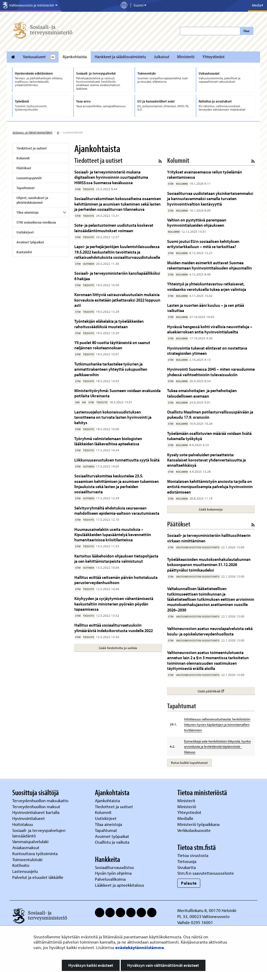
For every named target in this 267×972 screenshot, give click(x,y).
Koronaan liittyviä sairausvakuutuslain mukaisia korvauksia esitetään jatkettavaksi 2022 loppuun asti (117, 300)
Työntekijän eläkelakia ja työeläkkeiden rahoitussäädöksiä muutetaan (109, 323)
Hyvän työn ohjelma (113, 873)
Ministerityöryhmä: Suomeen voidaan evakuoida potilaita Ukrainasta (117, 393)
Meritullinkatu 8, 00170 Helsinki (206, 910)
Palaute (189, 883)
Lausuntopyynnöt (29, 178)
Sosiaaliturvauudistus (114, 867)
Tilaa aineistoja (27, 212)
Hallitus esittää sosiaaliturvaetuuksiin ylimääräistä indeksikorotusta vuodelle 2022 (113, 627)
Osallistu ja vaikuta (112, 842)
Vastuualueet (34, 56)
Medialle (186, 818)
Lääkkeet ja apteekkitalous (119, 885)
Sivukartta (186, 867)
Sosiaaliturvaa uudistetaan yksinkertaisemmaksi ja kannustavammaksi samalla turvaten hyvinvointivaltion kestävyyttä (210, 198)
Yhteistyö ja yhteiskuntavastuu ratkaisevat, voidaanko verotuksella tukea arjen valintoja (206, 286)
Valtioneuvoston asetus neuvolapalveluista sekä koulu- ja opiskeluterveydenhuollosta (210, 631)
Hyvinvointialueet (29, 818)
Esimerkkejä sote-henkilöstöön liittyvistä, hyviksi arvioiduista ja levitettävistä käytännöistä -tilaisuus (217, 746)
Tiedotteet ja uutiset (31, 148)
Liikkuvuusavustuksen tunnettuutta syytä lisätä (117, 460)
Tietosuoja (186, 861)
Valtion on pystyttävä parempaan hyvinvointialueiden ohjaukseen (196, 222)
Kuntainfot (24, 252)
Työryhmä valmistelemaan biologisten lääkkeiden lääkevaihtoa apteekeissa (108, 441)
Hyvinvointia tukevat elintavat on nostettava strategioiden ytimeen (207, 350)
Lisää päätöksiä (226, 691)
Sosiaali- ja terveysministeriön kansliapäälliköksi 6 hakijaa (117, 275)
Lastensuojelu (25, 871)
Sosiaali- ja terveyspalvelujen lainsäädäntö (38, 832)
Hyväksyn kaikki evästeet (90, 965)
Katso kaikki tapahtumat (189, 762)
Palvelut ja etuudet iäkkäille (37, 877)
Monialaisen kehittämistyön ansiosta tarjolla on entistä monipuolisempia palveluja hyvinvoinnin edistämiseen (210, 486)
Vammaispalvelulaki (31, 841)
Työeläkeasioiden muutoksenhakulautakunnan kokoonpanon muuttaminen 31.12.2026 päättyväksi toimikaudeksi (209, 564)
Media (257, 5)
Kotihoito (20, 865)
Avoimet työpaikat (30, 242)
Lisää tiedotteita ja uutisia (118, 648)
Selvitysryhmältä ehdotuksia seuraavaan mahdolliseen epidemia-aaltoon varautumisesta (116, 510)
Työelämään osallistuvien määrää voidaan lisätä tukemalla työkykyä (209, 435)
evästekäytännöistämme (139, 947)
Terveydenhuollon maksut (36, 806)
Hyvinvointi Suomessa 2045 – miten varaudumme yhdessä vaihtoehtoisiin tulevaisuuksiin (211, 371)
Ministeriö (186, 56)
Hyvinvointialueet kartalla (36, 812)
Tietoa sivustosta (192, 855)
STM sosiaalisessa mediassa (36, 222)
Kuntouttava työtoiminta (35, 853)
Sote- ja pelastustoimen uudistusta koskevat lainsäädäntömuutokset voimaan (113, 227)
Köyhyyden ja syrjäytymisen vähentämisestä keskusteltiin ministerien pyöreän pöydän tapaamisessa (113, 604)
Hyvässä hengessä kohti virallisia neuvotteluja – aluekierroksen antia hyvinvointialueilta (209, 329)
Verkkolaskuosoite (194, 830)
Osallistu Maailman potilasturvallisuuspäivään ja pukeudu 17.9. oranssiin (210, 414)
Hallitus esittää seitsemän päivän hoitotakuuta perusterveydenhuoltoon (115, 579)
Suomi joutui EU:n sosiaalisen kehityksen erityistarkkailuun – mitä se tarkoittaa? (203, 243)
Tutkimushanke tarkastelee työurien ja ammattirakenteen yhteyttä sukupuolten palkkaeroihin (110, 369)
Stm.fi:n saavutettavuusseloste (205, 873)
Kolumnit (23, 158)
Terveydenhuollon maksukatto (40, 800)
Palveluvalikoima (110, 879)
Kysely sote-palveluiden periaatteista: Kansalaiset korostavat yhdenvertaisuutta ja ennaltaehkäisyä (206, 460)
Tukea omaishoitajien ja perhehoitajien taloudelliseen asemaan (202, 393)
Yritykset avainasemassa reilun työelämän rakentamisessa (204, 174)
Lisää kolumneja (211, 509)
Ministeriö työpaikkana (199, 824)
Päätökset (23, 168)
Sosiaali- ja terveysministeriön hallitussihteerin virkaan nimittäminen (209, 537)
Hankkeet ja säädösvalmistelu (120, 56)
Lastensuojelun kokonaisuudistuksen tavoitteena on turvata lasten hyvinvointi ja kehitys (112, 417)
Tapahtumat (25, 187)
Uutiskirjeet (25, 232)
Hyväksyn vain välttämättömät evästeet (163, 965)
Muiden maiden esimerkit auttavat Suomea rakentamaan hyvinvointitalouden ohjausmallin (209, 265)
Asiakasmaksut (25, 847)
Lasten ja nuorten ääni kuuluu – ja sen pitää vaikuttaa (205, 307)
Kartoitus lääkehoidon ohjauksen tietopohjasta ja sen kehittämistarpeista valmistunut (116, 558)
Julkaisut (161, 56)
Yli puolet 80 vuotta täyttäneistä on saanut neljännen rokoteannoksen (112, 345)
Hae (247, 31)
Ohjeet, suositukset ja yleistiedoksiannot (32, 200)
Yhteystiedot (213, 56)
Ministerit (186, 800)
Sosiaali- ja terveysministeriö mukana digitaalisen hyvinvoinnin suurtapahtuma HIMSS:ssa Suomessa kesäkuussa (111, 177)
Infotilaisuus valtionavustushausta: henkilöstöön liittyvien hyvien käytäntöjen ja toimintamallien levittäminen (217, 724)
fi (58, 132)
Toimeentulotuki (28, 859)
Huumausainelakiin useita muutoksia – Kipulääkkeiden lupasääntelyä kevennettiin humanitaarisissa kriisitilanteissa (112, 534)
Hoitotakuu (23, 824)
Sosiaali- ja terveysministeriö (32, 132)
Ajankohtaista (75, 56)
